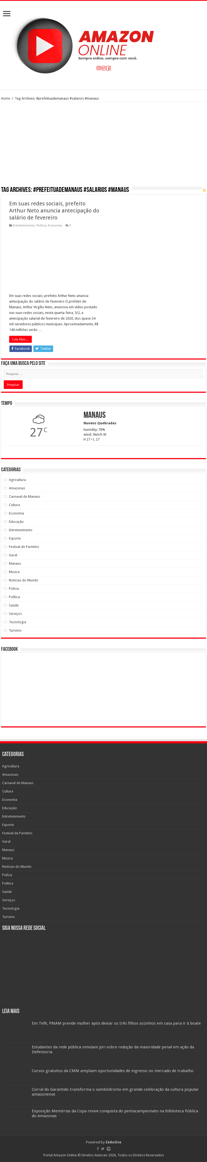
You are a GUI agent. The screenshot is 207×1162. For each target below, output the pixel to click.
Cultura (14, 505)
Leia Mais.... (20, 339)
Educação (16, 522)
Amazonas (17, 488)
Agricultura (17, 480)
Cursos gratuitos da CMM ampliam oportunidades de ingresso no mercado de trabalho (113, 1070)
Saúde (14, 605)
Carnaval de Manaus (24, 496)
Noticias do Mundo (23, 580)
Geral (13, 555)
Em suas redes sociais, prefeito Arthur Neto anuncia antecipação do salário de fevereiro (54, 210)
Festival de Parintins (24, 547)
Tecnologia (17, 622)
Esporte (15, 538)
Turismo (15, 630)
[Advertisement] (103, 146)
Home (5, 98)
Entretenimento (24, 225)
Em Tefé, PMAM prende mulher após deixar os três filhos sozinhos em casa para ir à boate (116, 1023)
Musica (14, 572)
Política (41, 225)
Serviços (15, 614)
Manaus (15, 563)
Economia (55, 225)
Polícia (14, 589)
